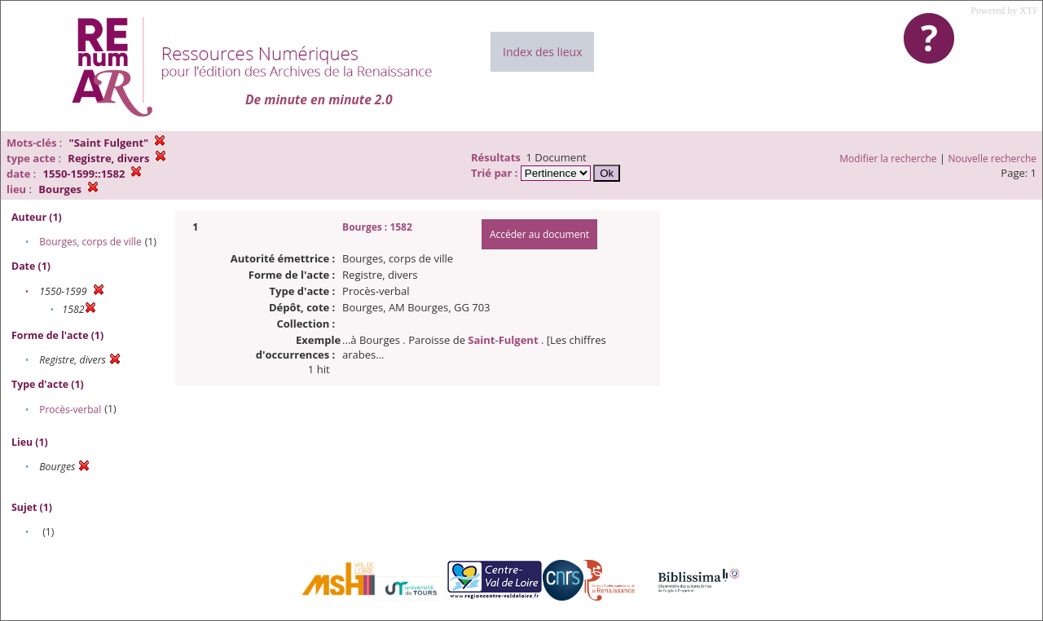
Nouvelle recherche (992, 158)
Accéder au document (539, 234)
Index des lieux (542, 51)
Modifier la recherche (887, 158)
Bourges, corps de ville (90, 242)
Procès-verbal (70, 409)
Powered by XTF (1004, 10)
